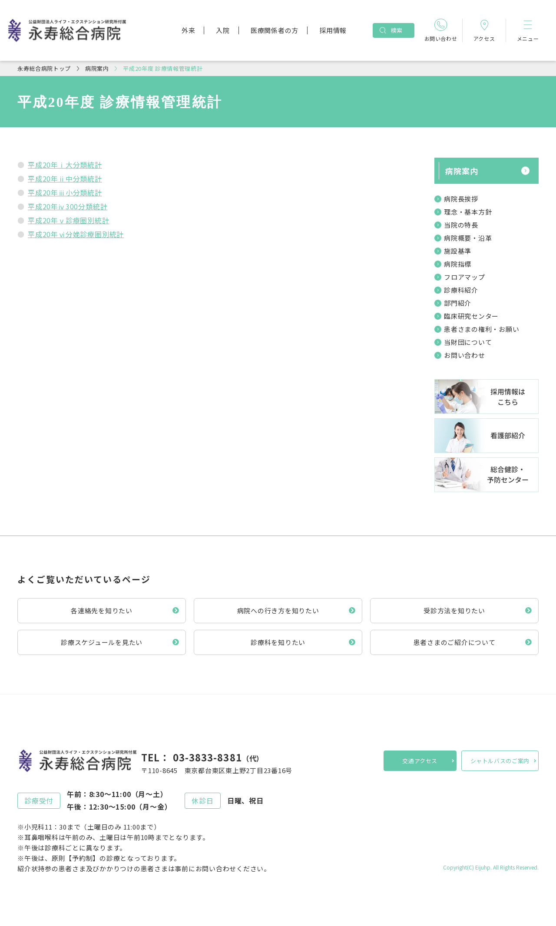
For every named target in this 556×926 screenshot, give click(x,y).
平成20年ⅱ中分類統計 (65, 178)
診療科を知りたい (278, 642)
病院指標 (457, 263)
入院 (223, 30)
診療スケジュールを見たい (101, 642)
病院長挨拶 (461, 198)
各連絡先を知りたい (101, 610)
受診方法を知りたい (454, 610)
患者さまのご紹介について (455, 642)
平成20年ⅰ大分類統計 (65, 164)
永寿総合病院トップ (44, 68)
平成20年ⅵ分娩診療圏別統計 (76, 234)
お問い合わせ (464, 355)
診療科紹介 (461, 289)
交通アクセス (419, 761)
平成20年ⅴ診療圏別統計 (68, 220)
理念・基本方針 (468, 211)
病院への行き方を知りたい (278, 610)
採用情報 (333, 30)
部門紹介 (457, 303)
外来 (188, 30)
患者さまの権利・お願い (481, 329)
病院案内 (97, 68)
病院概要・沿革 (468, 237)
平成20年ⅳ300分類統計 (67, 206)
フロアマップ (464, 276)
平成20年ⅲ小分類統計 (65, 192)
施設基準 (457, 250)
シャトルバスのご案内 (500, 761)
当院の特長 (461, 224)
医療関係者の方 (274, 30)
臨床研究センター (471, 316)
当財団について (468, 342)
